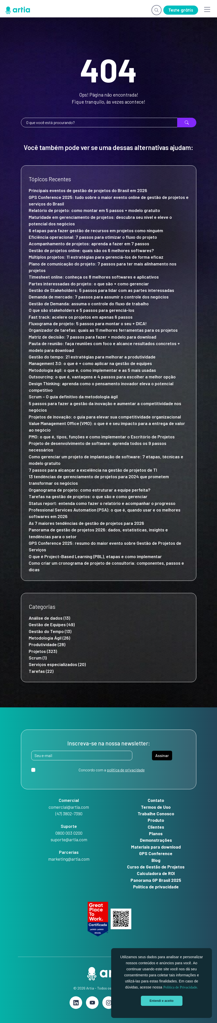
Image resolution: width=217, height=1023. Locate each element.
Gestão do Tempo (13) (50, 631)
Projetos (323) (43, 651)
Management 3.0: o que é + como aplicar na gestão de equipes (90, 363)
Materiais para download (156, 847)
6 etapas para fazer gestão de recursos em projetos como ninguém (96, 230)
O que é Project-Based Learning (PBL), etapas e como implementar (96, 556)
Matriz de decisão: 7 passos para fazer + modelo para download (92, 337)
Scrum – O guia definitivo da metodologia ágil (73, 396)
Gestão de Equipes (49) (52, 624)
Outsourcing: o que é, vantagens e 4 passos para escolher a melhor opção (102, 376)
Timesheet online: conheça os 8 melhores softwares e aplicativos (94, 277)
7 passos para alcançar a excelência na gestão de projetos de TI (93, 470)
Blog (155, 860)
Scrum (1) (38, 657)
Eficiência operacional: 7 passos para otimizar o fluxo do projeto (93, 237)
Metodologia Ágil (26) (49, 638)
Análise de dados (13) (49, 618)
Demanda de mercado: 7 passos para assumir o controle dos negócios (99, 296)
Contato (156, 800)
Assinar (162, 755)
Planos (156, 833)
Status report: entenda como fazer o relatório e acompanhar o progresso (102, 503)
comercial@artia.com (69, 807)
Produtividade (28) (47, 644)
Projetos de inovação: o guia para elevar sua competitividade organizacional (105, 416)
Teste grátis (180, 10)
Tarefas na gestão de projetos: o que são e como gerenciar (88, 496)
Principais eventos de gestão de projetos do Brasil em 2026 (88, 190)
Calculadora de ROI (156, 873)
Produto (156, 820)
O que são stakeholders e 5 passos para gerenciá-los (81, 310)
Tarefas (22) (41, 671)
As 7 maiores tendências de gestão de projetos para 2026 (86, 523)
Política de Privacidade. (180, 987)
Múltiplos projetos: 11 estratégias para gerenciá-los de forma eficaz (96, 257)
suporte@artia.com (69, 839)
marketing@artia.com (68, 859)
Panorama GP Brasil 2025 (156, 880)
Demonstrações (156, 840)
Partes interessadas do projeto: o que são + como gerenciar (89, 283)
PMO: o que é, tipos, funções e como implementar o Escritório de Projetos (102, 436)
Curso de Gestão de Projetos (155, 866)
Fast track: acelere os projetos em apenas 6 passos (81, 317)
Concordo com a (112, 769)
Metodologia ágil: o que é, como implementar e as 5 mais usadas (92, 370)
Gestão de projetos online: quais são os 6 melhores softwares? (91, 250)
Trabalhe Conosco (156, 813)
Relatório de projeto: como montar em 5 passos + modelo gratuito (94, 210)
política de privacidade (126, 769)
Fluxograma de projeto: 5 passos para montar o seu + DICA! (88, 323)
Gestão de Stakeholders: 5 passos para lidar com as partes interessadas (101, 290)
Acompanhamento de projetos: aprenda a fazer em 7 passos (89, 243)
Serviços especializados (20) (57, 664)
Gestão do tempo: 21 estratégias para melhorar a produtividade (93, 356)
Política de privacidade (156, 886)
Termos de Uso (156, 807)
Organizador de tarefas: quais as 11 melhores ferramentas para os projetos (103, 330)
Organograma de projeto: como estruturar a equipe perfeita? (89, 490)
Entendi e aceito (162, 1001)
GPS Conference (155, 853)
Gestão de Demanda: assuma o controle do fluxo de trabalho (90, 303)
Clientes (156, 827)
